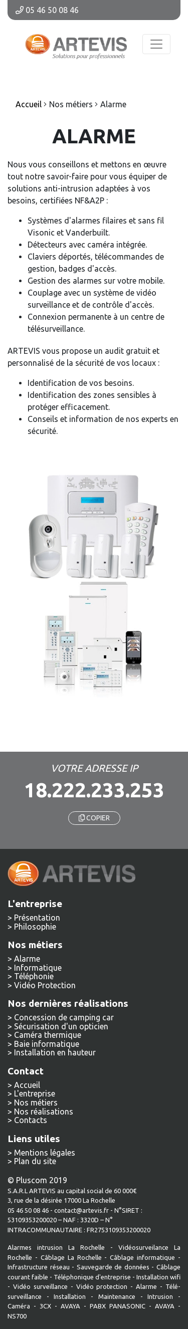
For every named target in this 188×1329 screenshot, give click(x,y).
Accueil (27, 1084)
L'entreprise (34, 1093)
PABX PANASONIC (117, 1305)
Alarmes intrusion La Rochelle (56, 1247)
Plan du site (35, 1161)
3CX (45, 1305)
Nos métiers (36, 1102)
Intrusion (160, 1296)
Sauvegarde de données (113, 1266)
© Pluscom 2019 (37, 1180)
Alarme (27, 958)
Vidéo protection (102, 1286)
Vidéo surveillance (40, 1286)
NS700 (17, 1315)
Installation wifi (158, 1276)
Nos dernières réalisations (68, 1003)
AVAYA (70, 1305)
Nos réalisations (43, 1111)
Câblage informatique (142, 1257)
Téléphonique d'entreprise (92, 1276)
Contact (26, 1070)
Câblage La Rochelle (71, 1257)
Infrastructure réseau (39, 1266)
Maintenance (116, 1296)
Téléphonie (34, 976)
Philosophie (35, 926)
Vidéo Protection (45, 985)
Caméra (19, 1305)
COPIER (94, 818)
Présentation (37, 917)
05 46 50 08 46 (47, 10)
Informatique (38, 967)
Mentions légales (44, 1152)
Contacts (30, 1120)
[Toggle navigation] (156, 44)
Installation (72, 1296)
